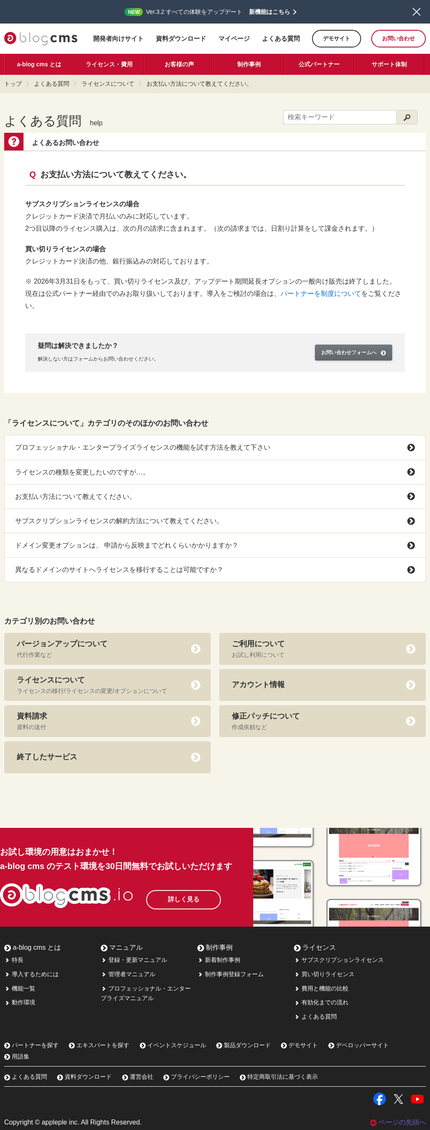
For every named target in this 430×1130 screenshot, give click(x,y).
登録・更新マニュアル (134, 959)
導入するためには (31, 974)
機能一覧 (19, 988)
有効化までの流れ (321, 1002)
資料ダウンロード (181, 38)
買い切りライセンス (324, 974)
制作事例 (249, 64)
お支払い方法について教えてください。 (199, 83)
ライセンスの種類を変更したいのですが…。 (215, 472)
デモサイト (336, 38)
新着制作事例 (218, 959)
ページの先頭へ (398, 1122)
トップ (13, 83)
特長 (14, 959)
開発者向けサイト (118, 38)
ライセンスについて (107, 83)
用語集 (16, 1056)
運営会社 (137, 1076)
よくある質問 (281, 38)
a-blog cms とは (39, 64)
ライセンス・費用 (109, 64)
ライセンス (315, 947)
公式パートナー (319, 64)
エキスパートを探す (99, 1045)
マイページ (234, 38)
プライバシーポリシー (196, 1076)
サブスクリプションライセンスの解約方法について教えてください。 (215, 521)
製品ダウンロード (243, 1045)
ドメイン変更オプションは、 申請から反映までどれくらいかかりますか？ (215, 545)
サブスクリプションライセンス (339, 959)
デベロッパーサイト (358, 1045)
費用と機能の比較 (321, 988)
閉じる (416, 11)
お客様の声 (179, 64)
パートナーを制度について (321, 293)
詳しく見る (197, 896)
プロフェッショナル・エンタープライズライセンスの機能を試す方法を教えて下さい (215, 447)
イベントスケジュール (173, 1045)
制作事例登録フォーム (230, 974)
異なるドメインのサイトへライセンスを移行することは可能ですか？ (215, 570)
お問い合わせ (398, 38)
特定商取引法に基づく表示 (279, 1076)
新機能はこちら (269, 12)
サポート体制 (389, 64)
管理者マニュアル (128, 974)
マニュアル (122, 947)
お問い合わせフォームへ (353, 353)
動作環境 (19, 1002)
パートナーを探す (31, 1045)
